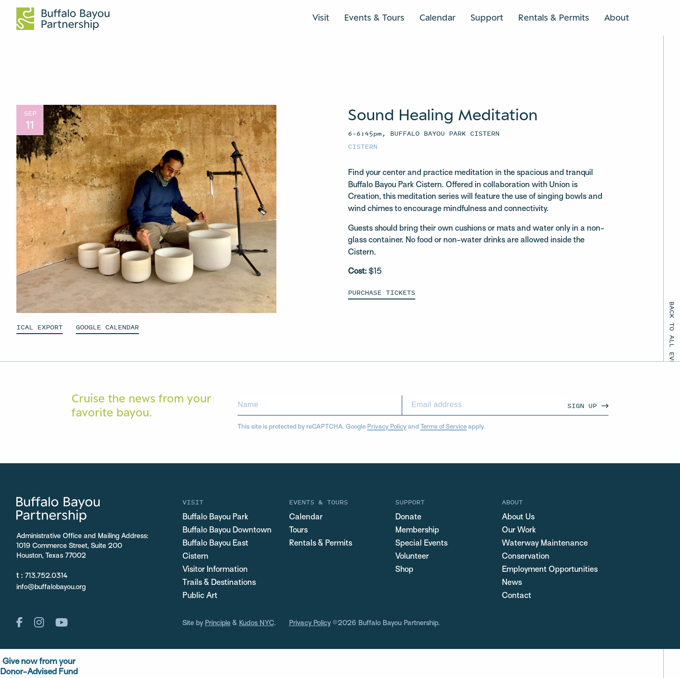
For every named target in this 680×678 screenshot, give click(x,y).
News (512, 583)
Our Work (519, 530)
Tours (298, 530)
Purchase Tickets (381, 292)
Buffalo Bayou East (215, 543)
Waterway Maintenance (545, 543)
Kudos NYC (256, 623)
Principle (218, 623)
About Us (518, 517)
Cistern (362, 146)
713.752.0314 (46, 576)
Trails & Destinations (219, 583)
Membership (417, 530)
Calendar (438, 17)
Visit (320, 17)
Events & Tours (374, 17)
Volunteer (412, 557)
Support (486, 17)
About (616, 17)
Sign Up (582, 405)
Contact (516, 596)
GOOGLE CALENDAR (107, 327)
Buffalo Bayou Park (215, 517)
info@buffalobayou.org (51, 587)
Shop (404, 570)
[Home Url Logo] (62, 18)
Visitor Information (215, 570)
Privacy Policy (386, 427)
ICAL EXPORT (39, 327)
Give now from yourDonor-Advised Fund (39, 667)
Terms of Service (443, 427)
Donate (408, 517)
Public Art (199, 596)
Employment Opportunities (550, 570)
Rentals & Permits (553, 17)
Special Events (421, 543)
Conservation (526, 557)
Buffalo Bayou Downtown (227, 530)
